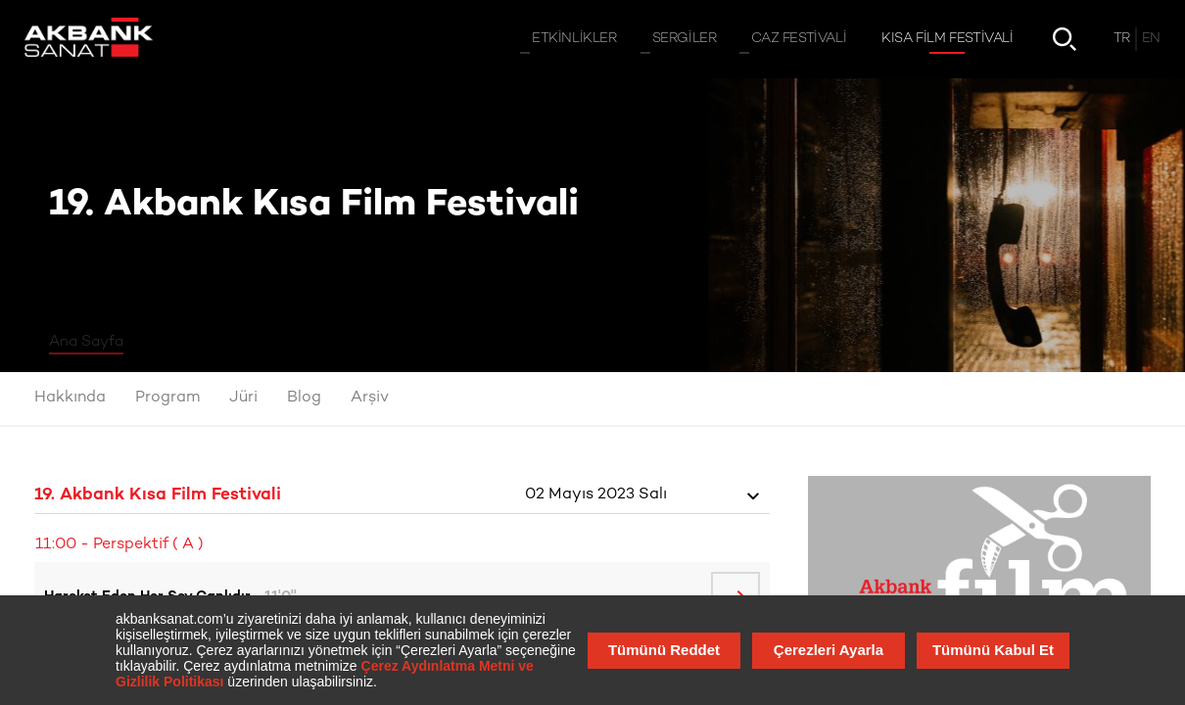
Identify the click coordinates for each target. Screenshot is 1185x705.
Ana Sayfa (86, 342)
